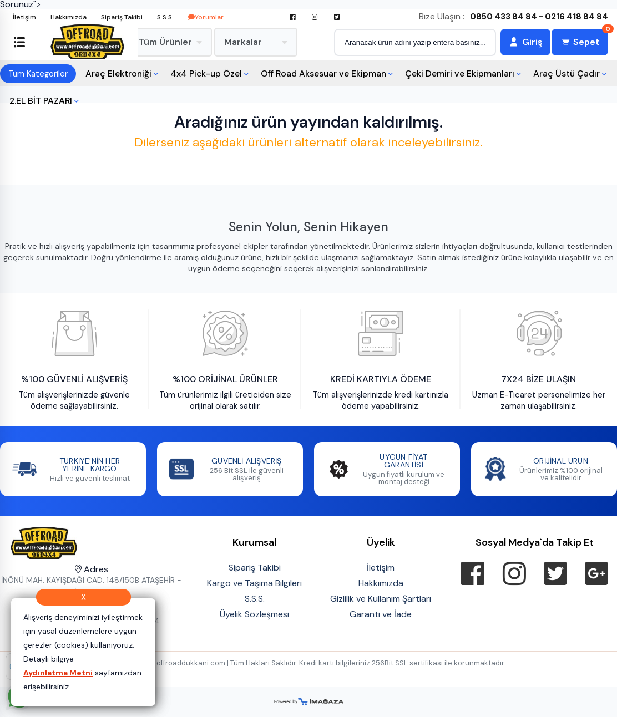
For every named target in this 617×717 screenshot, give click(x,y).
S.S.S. (165, 17)
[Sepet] (580, 42)
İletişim (24, 17)
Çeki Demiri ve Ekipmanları (459, 73)
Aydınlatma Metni (58, 673)
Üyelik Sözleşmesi (254, 614)
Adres (91, 569)
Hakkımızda (68, 17)
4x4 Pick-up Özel (206, 73)
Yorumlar (206, 17)
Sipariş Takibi (122, 17)
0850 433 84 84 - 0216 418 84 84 (539, 17)
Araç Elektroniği (118, 73)
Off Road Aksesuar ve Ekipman (323, 73)
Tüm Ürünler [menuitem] (170, 42)
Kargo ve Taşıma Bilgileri (254, 583)
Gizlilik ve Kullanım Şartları (380, 598)
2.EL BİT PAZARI (40, 100)
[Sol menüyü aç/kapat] (19, 42)
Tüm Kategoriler (38, 73)
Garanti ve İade (381, 614)
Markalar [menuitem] (255, 42)
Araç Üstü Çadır (566, 73)
